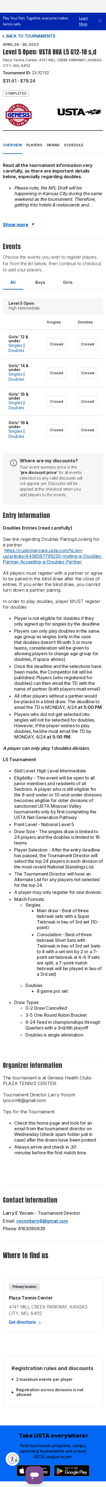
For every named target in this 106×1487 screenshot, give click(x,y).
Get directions (22, 1322)
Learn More (83, 21)
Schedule (73, 145)
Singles (15, 345)
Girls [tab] (68, 282)
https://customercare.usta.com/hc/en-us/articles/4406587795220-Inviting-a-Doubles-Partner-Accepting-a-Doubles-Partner (53, 556)
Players (34, 145)
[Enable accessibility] (12, 1459)
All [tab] (13, 282)
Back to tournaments (30, 36)
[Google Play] (72, 1470)
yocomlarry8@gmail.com (42, 1221)
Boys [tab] (40, 282)
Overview (12, 145)
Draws (53, 145)
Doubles (16, 350)
